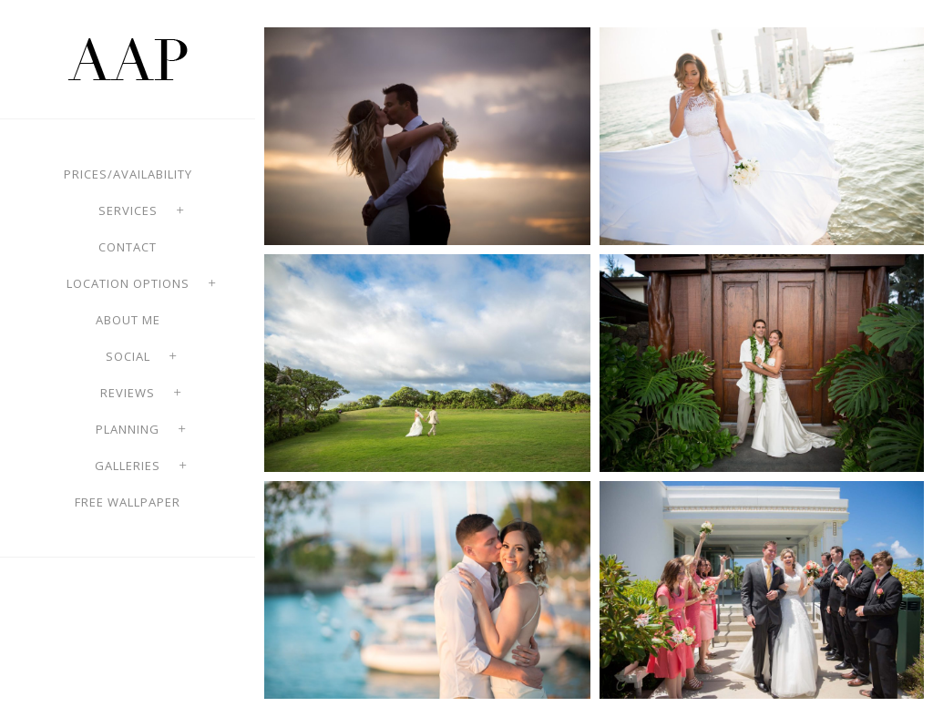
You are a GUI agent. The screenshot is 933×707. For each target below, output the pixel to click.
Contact (127, 247)
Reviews (127, 392)
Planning (127, 429)
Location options (128, 283)
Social (128, 356)
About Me (128, 320)
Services (128, 210)
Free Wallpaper (127, 502)
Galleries (127, 465)
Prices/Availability (128, 174)
